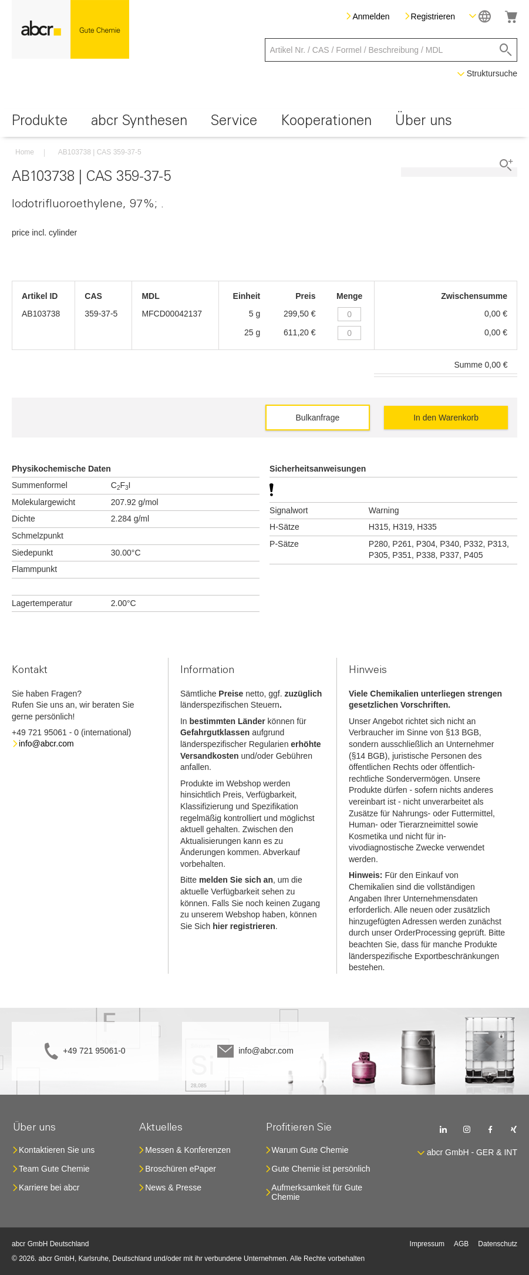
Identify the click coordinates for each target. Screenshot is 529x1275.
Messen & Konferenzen (188, 1150)
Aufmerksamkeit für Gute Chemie (316, 1192)
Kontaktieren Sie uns (57, 1150)
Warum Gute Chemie (310, 1150)
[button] (480, 16)
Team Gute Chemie (54, 1168)
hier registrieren (244, 926)
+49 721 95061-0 (94, 1050)
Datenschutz (497, 1244)
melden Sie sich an (236, 879)
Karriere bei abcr (49, 1187)
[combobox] (391, 50)
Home (24, 152)
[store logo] (70, 29)
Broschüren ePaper (180, 1168)
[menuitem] (40, 123)
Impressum (427, 1244)
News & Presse (173, 1187)
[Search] (506, 50)
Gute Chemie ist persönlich (321, 1168)
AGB (461, 1244)
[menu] (264, 123)
